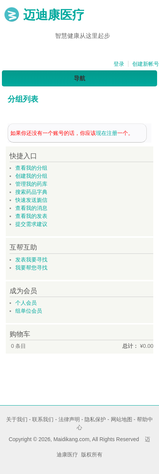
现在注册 (106, 133)
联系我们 (43, 419)
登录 (119, 64)
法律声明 (69, 419)
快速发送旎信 (31, 200)
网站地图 (121, 419)
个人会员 (26, 303)
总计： (130, 346)
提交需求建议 (31, 224)
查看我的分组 (31, 168)
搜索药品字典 (31, 192)
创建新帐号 (145, 64)
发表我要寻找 (31, 259)
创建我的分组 (31, 176)
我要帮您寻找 (31, 268)
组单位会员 (28, 311)
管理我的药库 (31, 184)
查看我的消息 (31, 208)
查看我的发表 (31, 216)
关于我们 (17, 419)
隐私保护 (95, 419)
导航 (79, 78)
